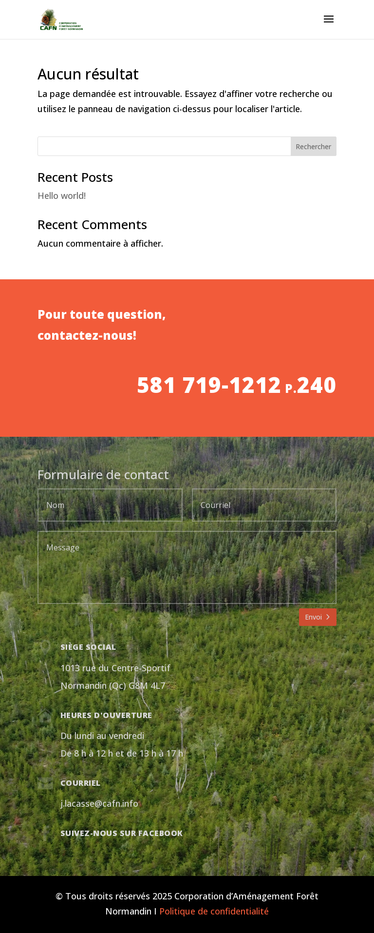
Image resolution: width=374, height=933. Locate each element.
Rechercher (313, 146)
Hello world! (61, 195)
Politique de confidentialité (214, 911)
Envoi (313, 617)
